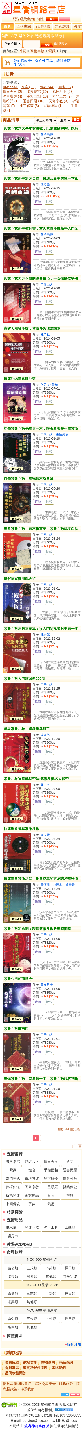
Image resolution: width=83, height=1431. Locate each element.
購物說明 (48, 1362)
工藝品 (70, 1227)
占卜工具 (51, 1227)
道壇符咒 (32, 1178)
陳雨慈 (45, 735)
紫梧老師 (47, 134)
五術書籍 (24, 26)
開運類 (32, 1276)
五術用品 (15, 1220)
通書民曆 (70, 1170)
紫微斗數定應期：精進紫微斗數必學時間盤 (37, 929)
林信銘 (45, 334)
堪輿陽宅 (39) (37, 92)
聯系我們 (27, 1389)
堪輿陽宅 (13, 1162)
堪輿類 (13, 1276)
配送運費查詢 (23, 19)
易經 (38, 36)
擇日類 (70, 1268)
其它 (50, 1195)
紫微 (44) (47, 87)
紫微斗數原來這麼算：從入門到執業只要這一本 (41, 629)
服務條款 (66, 1384)
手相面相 (51, 1170)
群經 (69, 1195)
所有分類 (74, 1344)
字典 (31, 1204)
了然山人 (47, 284)
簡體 (40, 19)
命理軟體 (43, 26)
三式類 (32, 1268)
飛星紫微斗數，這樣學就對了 (27, 729)
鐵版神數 (70, 1178)
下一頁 (76, 1146)
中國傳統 (13, 1204)
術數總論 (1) (53, 106)
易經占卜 (32, 1162)
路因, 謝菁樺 (49, 384)
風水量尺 (13, 1227)
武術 (50, 1204)
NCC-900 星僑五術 (42, 1260)
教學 (54, 36)
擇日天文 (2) (12, 92)
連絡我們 (58, 1368)
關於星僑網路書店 (17, 1384)
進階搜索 (61, 44)
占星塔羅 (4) (12, 96)
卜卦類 (51, 1268)
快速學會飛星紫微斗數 (21, 829)
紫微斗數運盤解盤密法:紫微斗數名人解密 (36, 779)
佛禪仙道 (13, 1187)
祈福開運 (13, 1195)
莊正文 (45, 785)
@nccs (71, 1421)
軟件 (62, 36)
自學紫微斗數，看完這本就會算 (28, 478)
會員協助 (12, 1362)
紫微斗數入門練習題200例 (24, 679)
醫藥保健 (70, 1187)
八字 (14, 36)
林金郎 (45, 635)
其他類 (51, 1276)
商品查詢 (66, 1362)
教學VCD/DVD (19, 1244)
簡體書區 (15, 1336)
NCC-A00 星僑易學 (42, 1310)
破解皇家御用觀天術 (20, 579)
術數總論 (32, 1195)
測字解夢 (51, 1178)
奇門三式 (13, 1178)
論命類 (13, 1268)
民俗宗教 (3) (58, 101)
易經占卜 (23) (63, 92)
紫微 (22, 36)
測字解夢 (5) (29, 106)
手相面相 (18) (37, 96)
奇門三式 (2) (62, 96)
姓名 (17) (65, 87)
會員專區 (12, 1368)
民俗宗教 (32, 1187)
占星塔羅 (51, 1187)
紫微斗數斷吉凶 (16, 1029)
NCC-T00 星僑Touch (42, 1285)
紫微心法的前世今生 (20, 979)
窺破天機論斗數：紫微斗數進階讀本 (32, 328)
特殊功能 (70, 1276)
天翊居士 (47, 985)
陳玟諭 (45, 184)
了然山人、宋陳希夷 (54, 434)
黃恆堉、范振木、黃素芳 (58, 884)
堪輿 (46, 36)
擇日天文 (51, 1162)
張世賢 (45, 835)
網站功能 (30, 1362)
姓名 (30, 36)
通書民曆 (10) (33, 101)
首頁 (7, 26)
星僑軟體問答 (15, 1373)
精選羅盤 (62, 26)
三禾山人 (47, 685)
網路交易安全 (45, 1384)
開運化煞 (32, 1227)
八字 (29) (28, 87)
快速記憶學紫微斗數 (20, 378)
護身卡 (13, 1236)
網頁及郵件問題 (35, 1368)
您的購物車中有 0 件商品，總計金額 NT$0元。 (42, 62)
